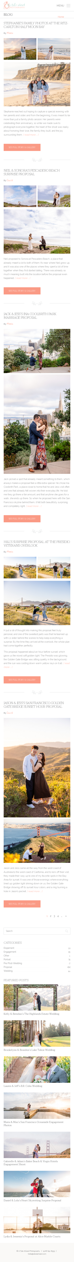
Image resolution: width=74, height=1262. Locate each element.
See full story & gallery (22, 147)
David (10, 180)
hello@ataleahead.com (37, 1254)
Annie (10, 33)
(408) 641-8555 (49, 1251)
